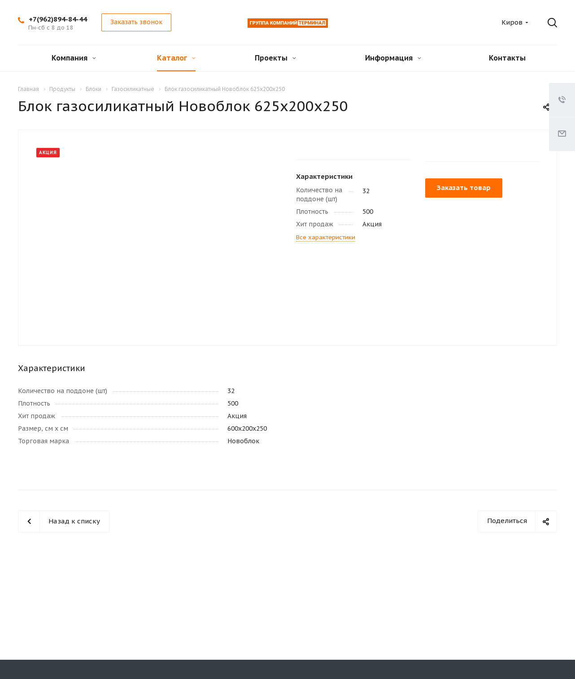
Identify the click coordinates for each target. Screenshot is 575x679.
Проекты (275, 57)
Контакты (507, 57)
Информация (393, 57)
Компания (74, 57)
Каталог (176, 57)
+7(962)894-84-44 (58, 19)
